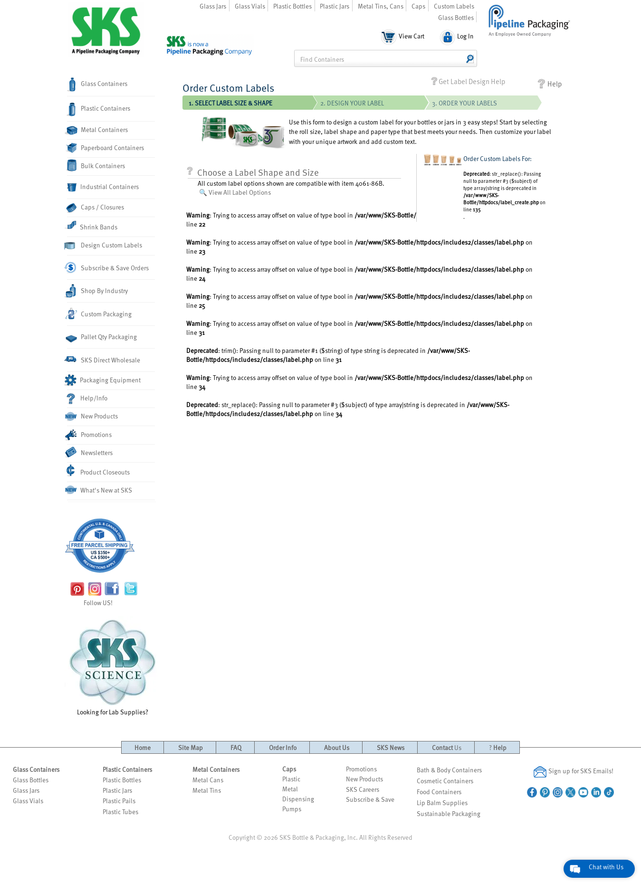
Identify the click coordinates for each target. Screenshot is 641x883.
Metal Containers (97, 130)
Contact (446, 747)
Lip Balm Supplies (442, 802)
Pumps (291, 808)
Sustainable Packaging (448, 813)
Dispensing (298, 798)
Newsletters (90, 452)
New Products (92, 416)
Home (142, 747)
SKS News (390, 747)
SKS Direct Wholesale (103, 359)
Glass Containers (97, 84)
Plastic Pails (119, 800)
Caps (418, 5)
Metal (290, 788)
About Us (336, 747)
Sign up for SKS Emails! (573, 772)
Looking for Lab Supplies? (113, 666)
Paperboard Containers (105, 147)
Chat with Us (606, 866)
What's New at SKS (99, 490)
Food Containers (439, 791)
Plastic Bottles (292, 5)
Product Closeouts (98, 470)
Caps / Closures (95, 207)
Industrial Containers (103, 187)
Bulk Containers (96, 165)
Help (549, 84)
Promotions (89, 435)
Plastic (291, 778)
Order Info (283, 747)
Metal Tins (206, 790)
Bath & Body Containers (449, 769)
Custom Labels (454, 5)
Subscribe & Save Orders (108, 268)
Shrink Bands (92, 225)
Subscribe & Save (370, 799)
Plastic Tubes (120, 811)
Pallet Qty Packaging (102, 337)
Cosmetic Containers (445, 780)
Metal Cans (207, 779)
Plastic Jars (334, 5)
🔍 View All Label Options (235, 192)
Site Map (190, 747)
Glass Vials (250, 5)
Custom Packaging (99, 313)
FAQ (235, 747)
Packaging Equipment (104, 380)
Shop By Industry (97, 291)
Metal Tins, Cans (380, 5)
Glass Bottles (456, 17)
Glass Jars (213, 5)
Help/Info (87, 398)
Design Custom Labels (104, 245)
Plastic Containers (98, 110)
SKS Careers (362, 789)
